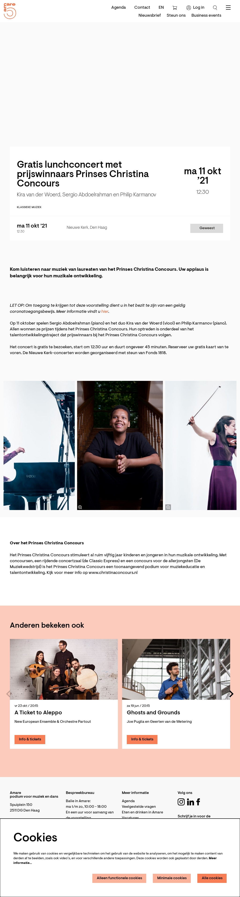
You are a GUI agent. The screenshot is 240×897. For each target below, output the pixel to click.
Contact (142, 8)
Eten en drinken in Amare (142, 812)
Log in (195, 7)
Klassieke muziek (29, 207)
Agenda (118, 8)
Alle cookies (212, 878)
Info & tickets (30, 739)
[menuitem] (150, 16)
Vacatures (130, 818)
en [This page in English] (161, 8)
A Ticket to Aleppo (38, 713)
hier (104, 312)
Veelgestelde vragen (139, 807)
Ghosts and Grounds (153, 713)
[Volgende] (232, 694)
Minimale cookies (172, 878)
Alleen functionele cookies (119, 878)
